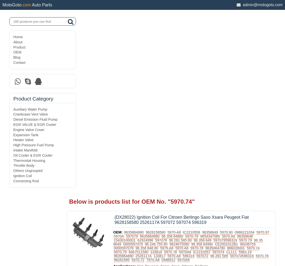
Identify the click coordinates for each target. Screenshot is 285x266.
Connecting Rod (26, 181)
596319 (263, 76)
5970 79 (134, 64)
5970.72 (226, 80)
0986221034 (259, 52)
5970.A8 (248, 76)
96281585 (210, 80)
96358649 (224, 52)
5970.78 (193, 80)
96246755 (161, 68)
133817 (234, 76)
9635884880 (148, 52)
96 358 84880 (201, 56)
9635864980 (179, 56)
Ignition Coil (22, 176)
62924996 (177, 60)
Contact (19, 63)
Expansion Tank (25, 135)
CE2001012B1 (139, 68)
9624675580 (219, 64)
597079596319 (257, 60)
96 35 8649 (151, 64)
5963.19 (180, 76)
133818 (226, 72)
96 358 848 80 (204, 68)
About (18, 42)
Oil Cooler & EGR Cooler (33, 155)
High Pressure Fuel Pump (33, 145)
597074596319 (173, 80)
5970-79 (220, 56)
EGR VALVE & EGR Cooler (34, 125)
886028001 (158, 72)
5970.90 (240, 52)
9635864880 (198, 76)
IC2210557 (136, 76)
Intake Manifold (25, 150)
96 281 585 (151, 80)
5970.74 (175, 72)
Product (19, 47)
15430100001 (156, 60)
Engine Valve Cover (28, 130)
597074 (153, 76)
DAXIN (125, 244)
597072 (134, 80)
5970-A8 (188, 52)
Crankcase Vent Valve (30, 114)
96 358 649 (234, 60)
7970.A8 (241, 80)
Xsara (179, 90)
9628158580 (170, 52)
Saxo (190, 90)
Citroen (201, 90)
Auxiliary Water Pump (30, 109)
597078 (193, 60)
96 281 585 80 (212, 60)
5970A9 (134, 83)
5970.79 (190, 72)
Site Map (20, 249)
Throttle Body (24, 165)
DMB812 (257, 80)
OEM (17, 52)
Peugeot (166, 90)
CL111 (166, 76)
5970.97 (134, 56)
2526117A (218, 76)
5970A (148, 56)
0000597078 (181, 68)
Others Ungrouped (27, 171)
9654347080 (239, 56)
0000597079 (172, 64)
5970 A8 (238, 68)
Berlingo (215, 90)
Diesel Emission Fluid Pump (35, 119)
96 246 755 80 (195, 64)
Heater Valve (23, 140)
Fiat (154, 90)
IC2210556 (205, 52)
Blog (16, 57)
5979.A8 (224, 68)
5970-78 (253, 68)
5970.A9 (257, 56)
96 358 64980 (241, 64)
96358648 (136, 60)
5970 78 (240, 72)
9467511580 (209, 72)
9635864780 (138, 72)
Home (18, 37)
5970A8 (255, 72)
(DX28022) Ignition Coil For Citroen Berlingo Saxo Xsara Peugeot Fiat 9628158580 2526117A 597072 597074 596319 (196, 39)
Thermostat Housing (29, 161)
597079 (161, 56)
